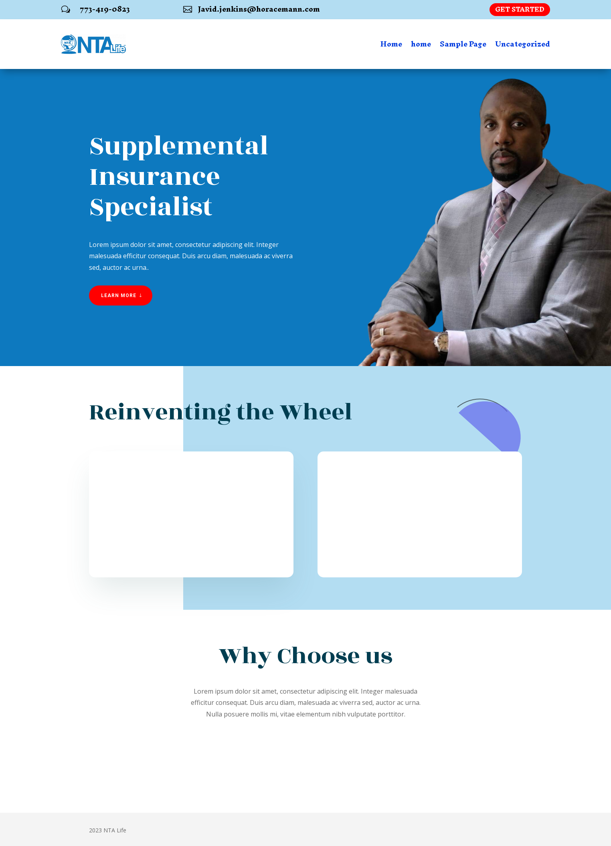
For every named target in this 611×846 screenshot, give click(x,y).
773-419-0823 (105, 9)
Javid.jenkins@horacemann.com (259, 9)
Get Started (519, 9)
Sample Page (463, 44)
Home (391, 44)
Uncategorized (522, 44)
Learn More (118, 295)
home (421, 44)
